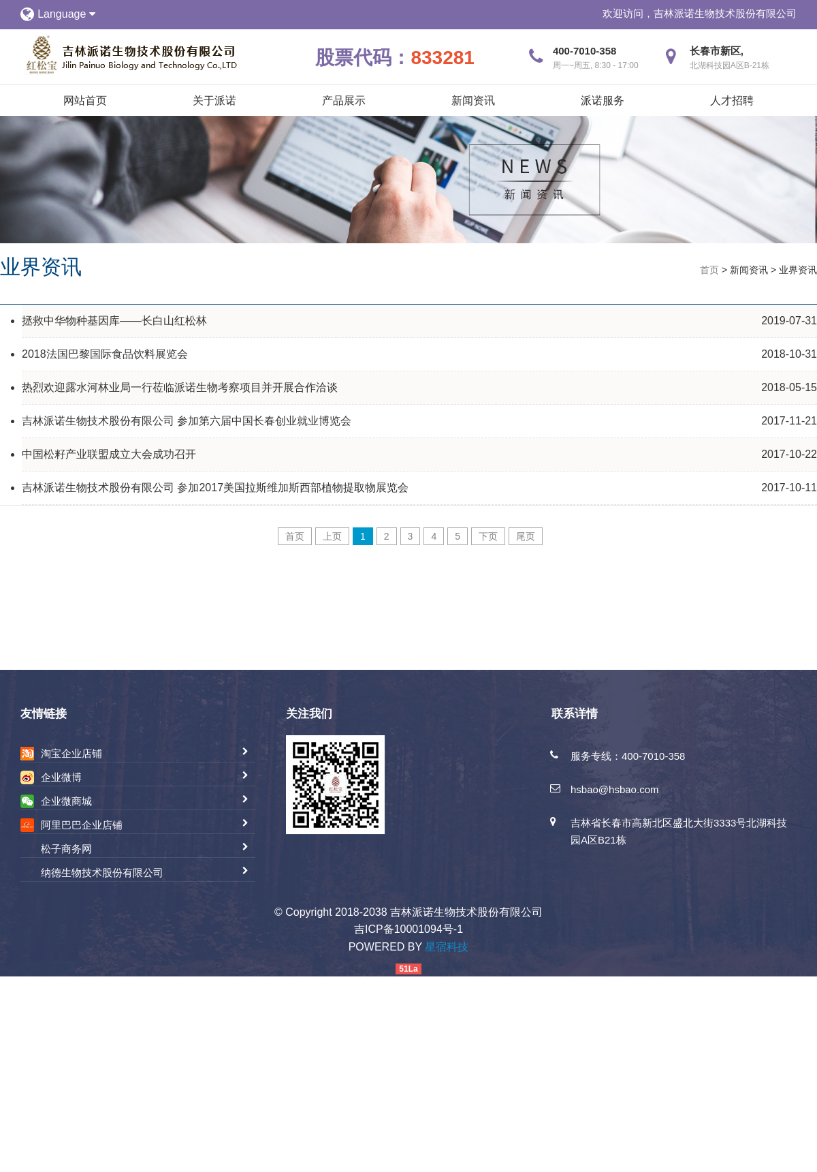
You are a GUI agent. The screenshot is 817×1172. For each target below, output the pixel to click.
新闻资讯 (473, 100)
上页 (332, 536)
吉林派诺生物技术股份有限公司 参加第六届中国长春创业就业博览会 (186, 421)
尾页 (525, 536)
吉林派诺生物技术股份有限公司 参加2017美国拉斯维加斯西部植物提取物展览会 (215, 487)
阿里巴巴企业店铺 (82, 825)
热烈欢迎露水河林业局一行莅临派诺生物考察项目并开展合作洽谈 (180, 387)
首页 (709, 269)
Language (66, 14)
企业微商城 (66, 801)
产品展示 (344, 100)
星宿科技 (446, 947)
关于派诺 (214, 100)
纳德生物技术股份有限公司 (102, 872)
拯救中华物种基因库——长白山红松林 (114, 320)
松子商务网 (66, 848)
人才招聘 (732, 100)
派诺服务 (602, 100)
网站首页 (85, 100)
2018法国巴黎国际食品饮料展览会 (105, 354)
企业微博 (61, 777)
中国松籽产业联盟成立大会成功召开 (109, 454)
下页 (488, 536)
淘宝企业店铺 (71, 753)
